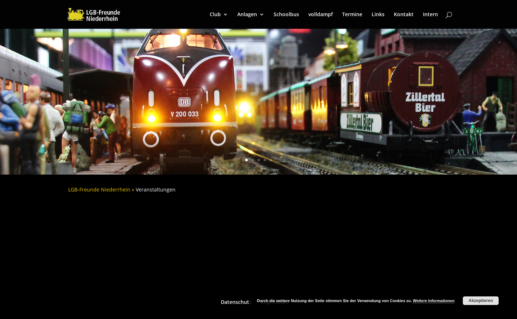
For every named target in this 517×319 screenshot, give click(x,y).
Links (378, 15)
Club (215, 15)
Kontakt (404, 15)
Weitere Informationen (434, 301)
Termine (352, 15)
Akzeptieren (481, 300)
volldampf (320, 15)
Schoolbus (286, 15)
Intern (430, 15)
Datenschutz (236, 302)
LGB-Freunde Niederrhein (99, 189)
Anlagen (247, 15)
